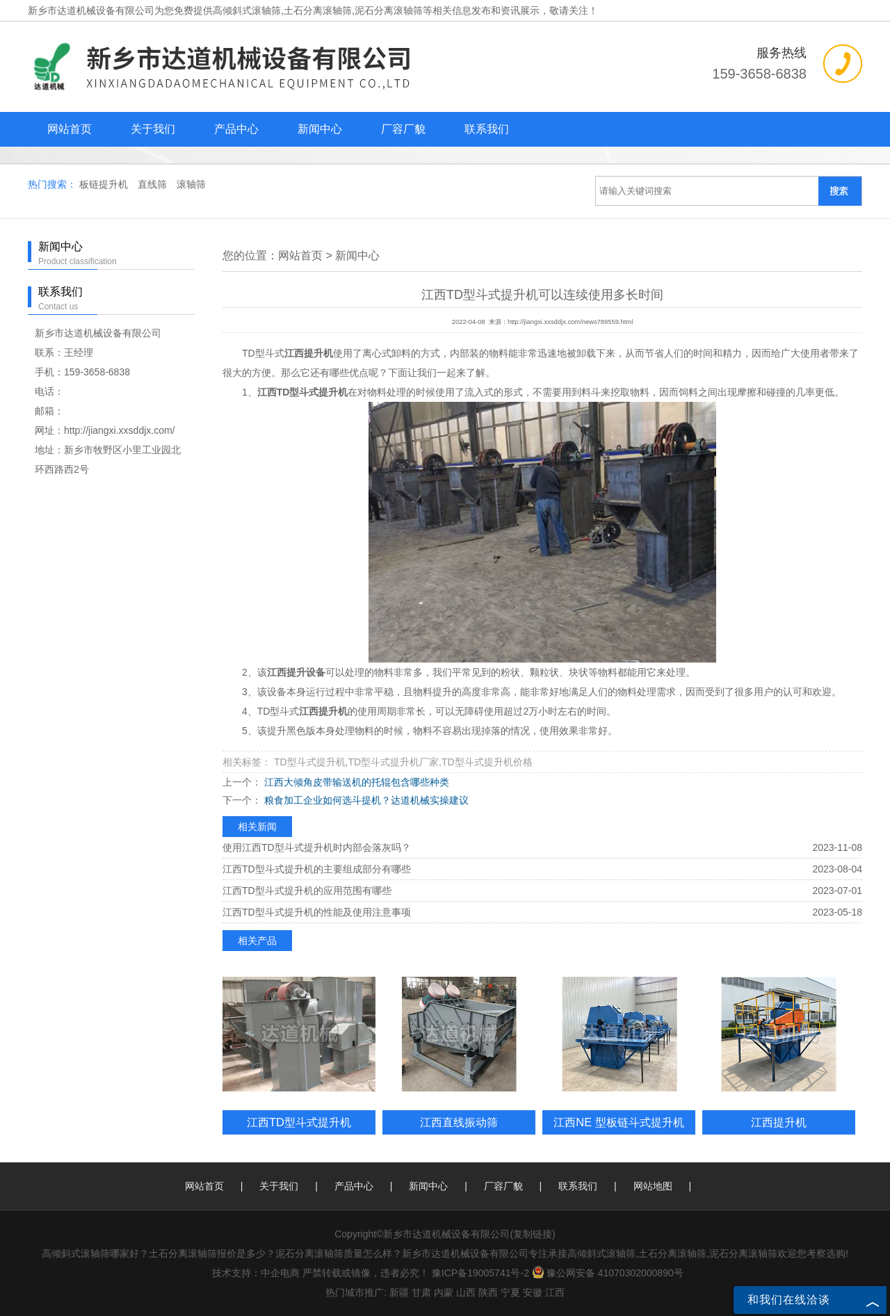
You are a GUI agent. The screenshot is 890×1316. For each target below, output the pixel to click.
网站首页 (69, 129)
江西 (555, 1292)
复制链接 (532, 1234)
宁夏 (510, 1292)
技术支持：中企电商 (256, 1272)
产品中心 (236, 129)
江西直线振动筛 (459, 1122)
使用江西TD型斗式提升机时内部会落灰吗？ (316, 847)
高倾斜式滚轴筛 (247, 10)
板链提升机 (105, 184)
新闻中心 (320, 129)
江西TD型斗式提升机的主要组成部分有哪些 (316, 869)
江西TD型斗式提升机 (299, 1122)
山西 (466, 1292)
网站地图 (652, 1186)
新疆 (399, 1292)
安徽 (532, 1292)
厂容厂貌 (403, 129)
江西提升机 (779, 1122)
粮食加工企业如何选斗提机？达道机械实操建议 (365, 800)
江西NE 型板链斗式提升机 (618, 1122)
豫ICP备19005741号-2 (480, 1272)
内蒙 (443, 1292)
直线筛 (154, 184)
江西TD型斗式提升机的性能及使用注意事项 (316, 912)
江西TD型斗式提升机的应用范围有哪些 (306, 890)
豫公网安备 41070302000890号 (607, 1272)
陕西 (488, 1292)
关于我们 (153, 129)
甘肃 (421, 1292)
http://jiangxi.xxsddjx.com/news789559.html (570, 321)
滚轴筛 (191, 184)
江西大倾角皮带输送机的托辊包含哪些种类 (355, 782)
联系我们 (486, 129)
